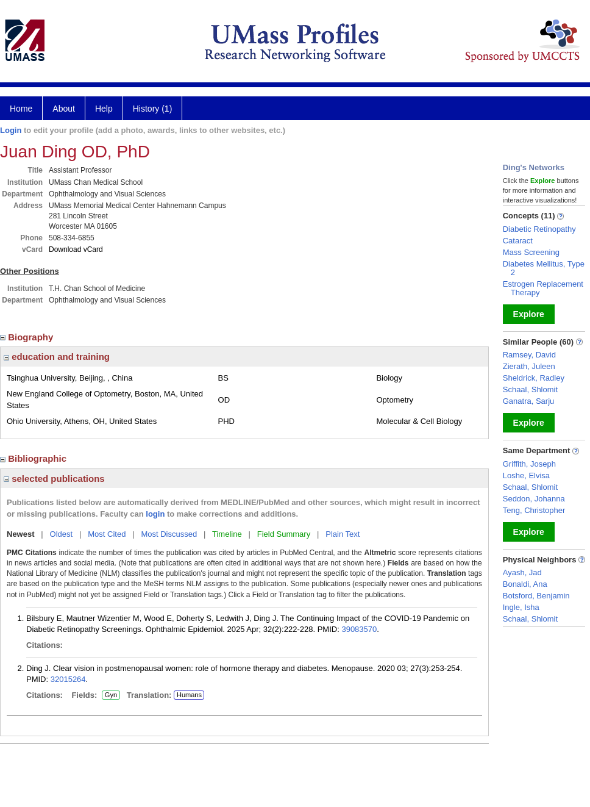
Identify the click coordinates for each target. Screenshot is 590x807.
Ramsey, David (529, 354)
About (63, 108)
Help (104, 108)
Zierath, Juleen (529, 366)
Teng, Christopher (534, 510)
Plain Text (342, 534)
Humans (189, 694)
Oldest (61, 534)
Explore (528, 314)
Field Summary (283, 534)
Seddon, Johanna (534, 498)
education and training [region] (57, 356)
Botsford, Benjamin (536, 595)
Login (10, 130)
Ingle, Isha (521, 607)
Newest (21, 534)
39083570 (359, 629)
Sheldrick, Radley (533, 377)
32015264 (68, 679)
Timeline (227, 534)
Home (21, 108)
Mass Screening (531, 252)
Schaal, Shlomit (530, 389)
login (155, 513)
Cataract (518, 240)
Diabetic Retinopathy (539, 229)
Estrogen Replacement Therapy (543, 288)
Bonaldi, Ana (525, 584)
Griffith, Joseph (529, 463)
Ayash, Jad (522, 572)
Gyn (111, 695)
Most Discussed (169, 534)
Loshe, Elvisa (526, 475)
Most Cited (107, 534)
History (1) (152, 108)
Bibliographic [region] (34, 458)
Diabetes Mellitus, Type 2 (544, 268)
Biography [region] (28, 337)
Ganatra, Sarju (529, 401)
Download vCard (76, 249)
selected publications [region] (54, 478)
